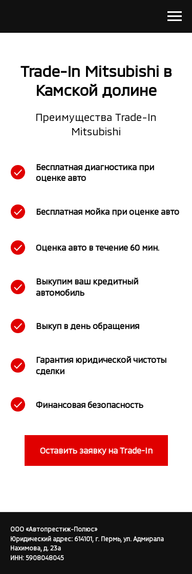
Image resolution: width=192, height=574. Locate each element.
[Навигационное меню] (174, 16)
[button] (96, 450)
